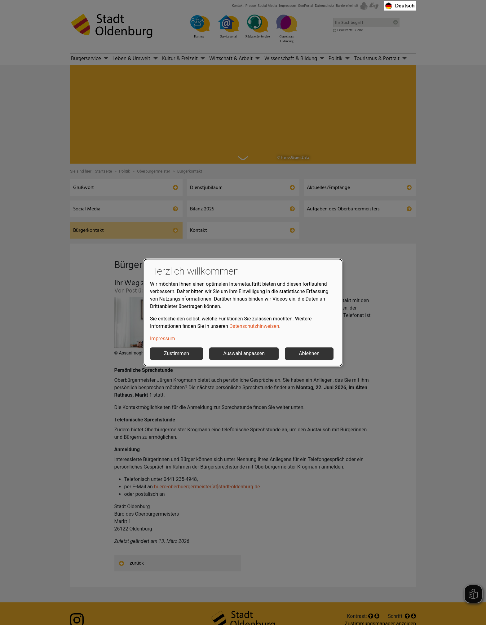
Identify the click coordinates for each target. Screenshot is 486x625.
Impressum (162, 338)
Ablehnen (309, 353)
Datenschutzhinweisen (254, 326)
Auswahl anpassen (244, 353)
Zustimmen (176, 353)
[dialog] (243, 312)
